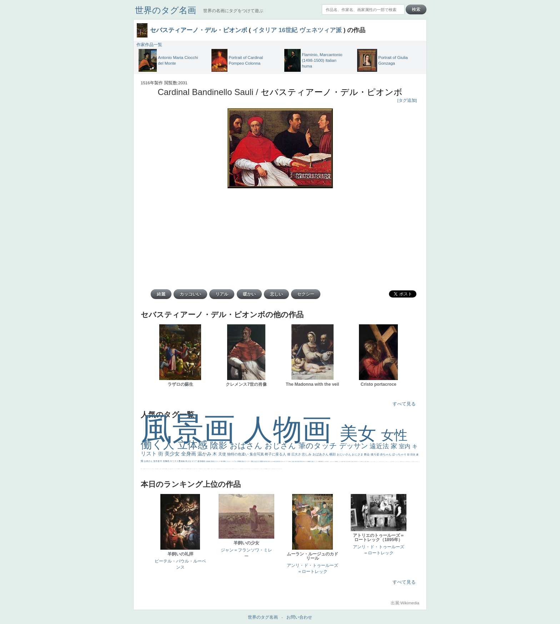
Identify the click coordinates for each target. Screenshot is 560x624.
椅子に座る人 (276, 454)
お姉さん (148, 461)
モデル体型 (273, 461)
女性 (394, 435)
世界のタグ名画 (165, 10)
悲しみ (307, 454)
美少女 (173, 453)
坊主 (403, 461)
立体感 (194, 444)
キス (334, 461)
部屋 (337, 461)
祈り (372, 461)
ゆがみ (407, 461)
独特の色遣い (238, 454)
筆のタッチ (318, 445)
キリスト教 (175, 461)
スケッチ (218, 461)
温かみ (205, 453)
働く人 (159, 444)
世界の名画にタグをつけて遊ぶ (233, 11)
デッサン (354, 446)
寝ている (404, 461)
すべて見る (404, 403)
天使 (222, 454)
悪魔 (400, 461)
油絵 (293, 461)
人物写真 (413, 461)
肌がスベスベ (246, 461)
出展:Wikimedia (405, 603)
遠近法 (380, 446)
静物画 (202, 461)
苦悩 (379, 461)
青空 (345, 461)
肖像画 (166, 461)
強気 (252, 461)
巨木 (349, 461)
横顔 (333, 454)
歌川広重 (406, 461)
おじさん (281, 445)
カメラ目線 (325, 461)
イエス (387, 461)
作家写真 (265, 461)
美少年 (391, 461)
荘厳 (312, 461)
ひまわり (415, 461)
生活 (373, 461)
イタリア (264, 30)
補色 (328, 461)
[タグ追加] (407, 100)
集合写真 (257, 454)
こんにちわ (340, 461)
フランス (370, 461)
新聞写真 (401, 461)
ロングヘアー (285, 461)
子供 (380, 461)
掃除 (224, 461)
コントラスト (384, 461)
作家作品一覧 (149, 45)
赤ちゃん (386, 454)
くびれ (371, 461)
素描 (343, 461)
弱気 (374, 461)
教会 (367, 454)
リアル (234, 461)
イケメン (229, 461)
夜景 (269, 461)
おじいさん (344, 454)
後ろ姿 (375, 454)
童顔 (408, 461)
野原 (301, 461)
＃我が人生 (396, 461)
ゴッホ (375, 461)
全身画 (189, 453)
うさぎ (363, 461)
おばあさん (321, 454)
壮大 (353, 461)
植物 (261, 461)
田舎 (413, 454)
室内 (405, 446)
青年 (350, 461)
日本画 (361, 461)
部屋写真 (278, 461)
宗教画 (239, 461)
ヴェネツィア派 (320, 30)
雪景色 (212, 461)
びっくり (316, 461)
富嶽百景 (417, 461)
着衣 (355, 461)
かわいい (388, 461)
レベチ (389, 461)
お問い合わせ (299, 617)
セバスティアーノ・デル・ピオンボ (198, 30)
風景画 (192, 428)
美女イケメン (399, 461)
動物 (183, 461)
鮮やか (290, 461)
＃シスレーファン (377, 461)
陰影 (220, 445)
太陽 (352, 461)
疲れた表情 (367, 461)
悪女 (369, 461)
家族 (298, 461)
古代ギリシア (358, 461)
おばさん (247, 445)
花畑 (319, 461)
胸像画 (309, 461)
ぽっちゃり (399, 454)
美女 (360, 433)
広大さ (296, 454)
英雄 (296, 461)
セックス (394, 461)
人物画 (292, 429)
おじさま (358, 454)
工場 (347, 461)
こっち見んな (331, 461)
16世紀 (288, 30)
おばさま (257, 461)
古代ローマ (305, 461)
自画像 (208, 461)
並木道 (156, 461)
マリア (194, 461)
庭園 (336, 461)
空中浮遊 (409, 461)
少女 (189, 461)
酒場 (393, 461)
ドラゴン (411, 461)
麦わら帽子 (382, 461)
